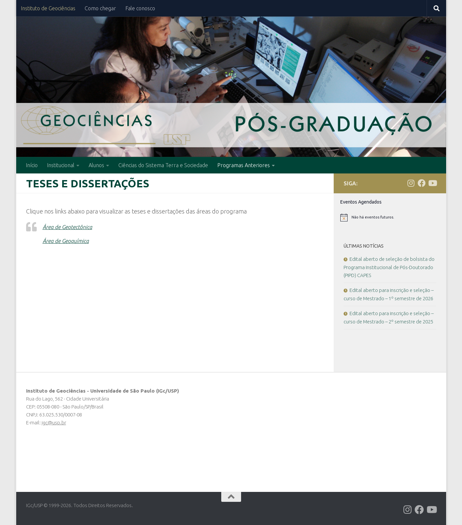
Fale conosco (140, 8)
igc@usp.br (54, 422)
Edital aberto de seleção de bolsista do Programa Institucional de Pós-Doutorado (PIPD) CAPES (389, 267)
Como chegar (100, 8)
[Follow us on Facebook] (422, 183)
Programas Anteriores (243, 165)
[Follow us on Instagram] (411, 183)
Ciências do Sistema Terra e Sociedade (163, 165)
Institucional (60, 165)
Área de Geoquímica (68, 240)
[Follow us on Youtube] (432, 183)
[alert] (390, 217)
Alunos (96, 165)
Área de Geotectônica (70, 226)
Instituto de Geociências (48, 8)
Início (32, 165)
